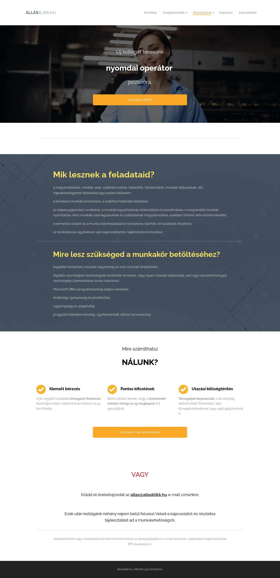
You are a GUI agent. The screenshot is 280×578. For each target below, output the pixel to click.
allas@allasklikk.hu (149, 494)
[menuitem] (146, 13)
